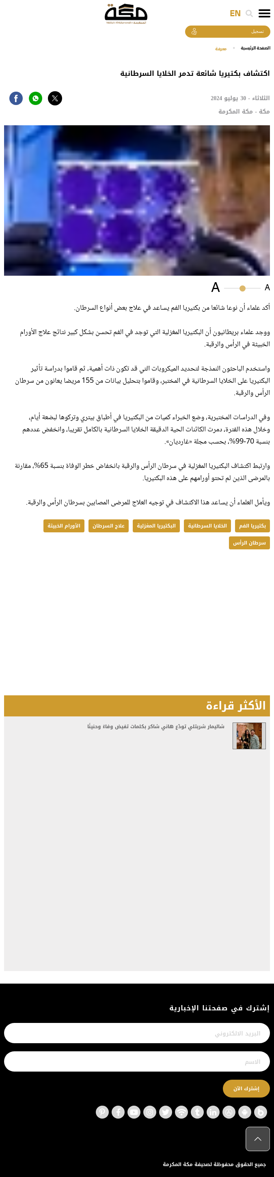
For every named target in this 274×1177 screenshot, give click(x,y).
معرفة (213, 48)
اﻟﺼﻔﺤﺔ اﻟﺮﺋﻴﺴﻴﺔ (252, 47)
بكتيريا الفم (252, 525)
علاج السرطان (109, 525)
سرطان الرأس (249, 542)
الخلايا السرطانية (207, 525)
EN (235, 13)
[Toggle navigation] (264, 13)
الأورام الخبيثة (63, 525)
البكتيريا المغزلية (156, 525)
